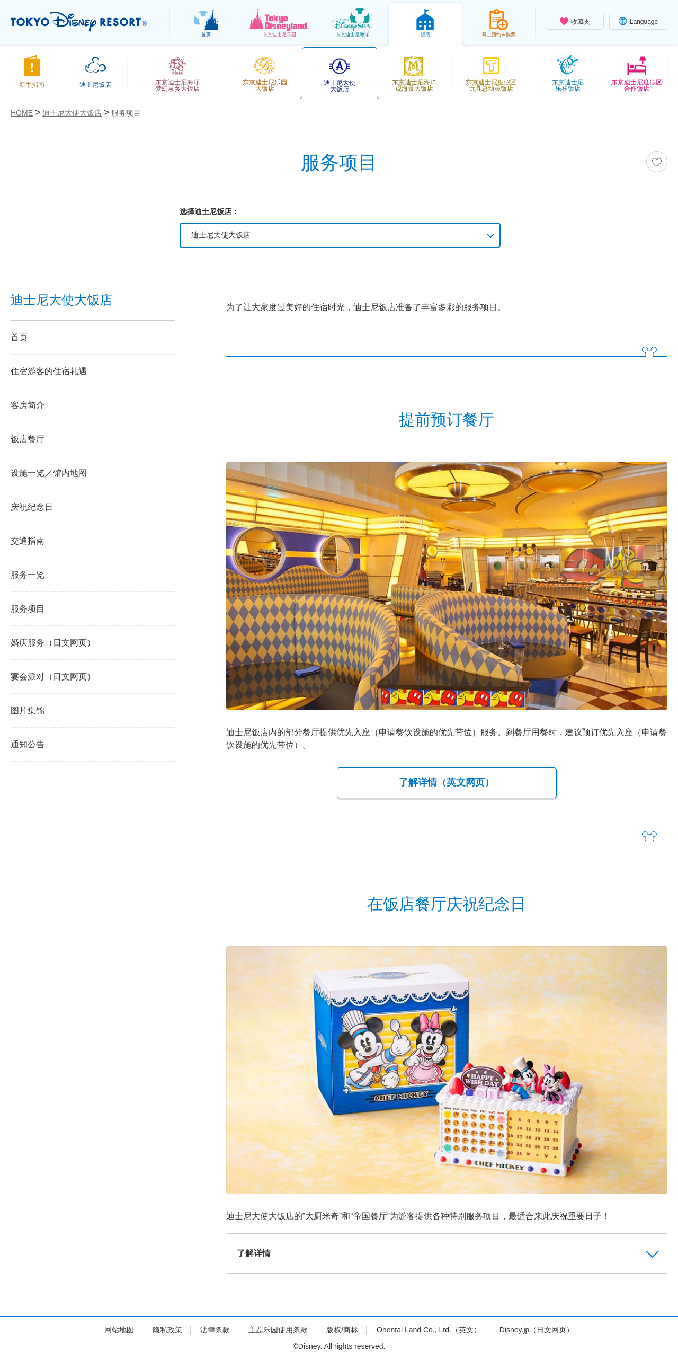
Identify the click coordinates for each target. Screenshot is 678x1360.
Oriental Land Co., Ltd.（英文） (429, 1330)
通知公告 (27, 744)
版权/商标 (342, 1330)
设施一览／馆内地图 (49, 473)
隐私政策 (167, 1330)
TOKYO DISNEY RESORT (79, 22)
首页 (19, 337)
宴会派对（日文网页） (53, 676)
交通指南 (27, 540)
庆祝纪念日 (32, 506)
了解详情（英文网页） (446, 782)
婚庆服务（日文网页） (53, 642)
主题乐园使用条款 (278, 1330)
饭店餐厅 (27, 439)
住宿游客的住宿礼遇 (49, 371)
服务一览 (27, 574)
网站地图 (119, 1330)
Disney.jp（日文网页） (536, 1330)
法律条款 (215, 1330)
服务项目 (27, 608)
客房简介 (27, 405)
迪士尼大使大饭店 (221, 235)
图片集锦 (27, 710)
